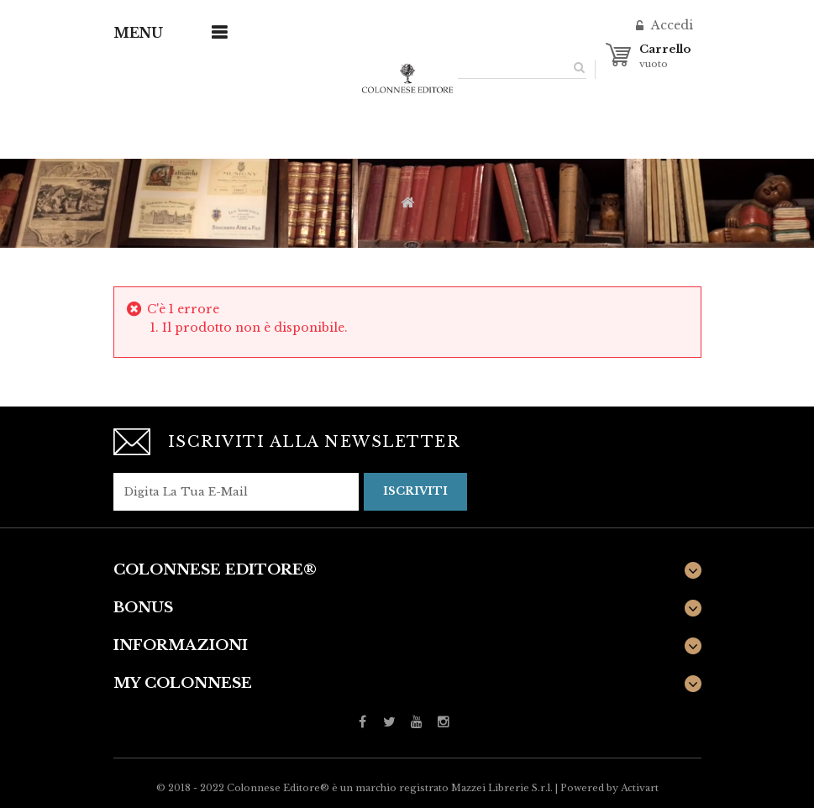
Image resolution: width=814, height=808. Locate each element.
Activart (640, 788)
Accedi (670, 25)
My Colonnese (182, 683)
